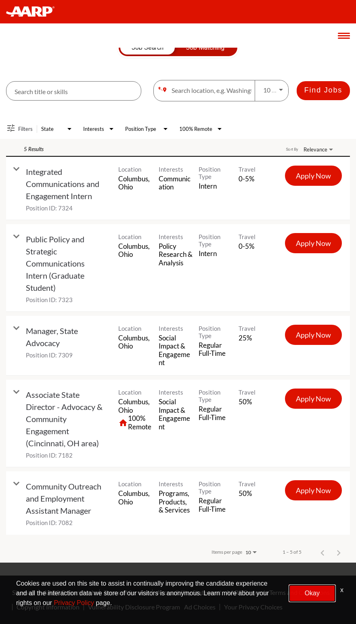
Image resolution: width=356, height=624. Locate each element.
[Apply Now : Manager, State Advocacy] (313, 335)
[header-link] (34, 11)
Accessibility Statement (189, 592)
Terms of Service (126, 592)
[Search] (323, 90)
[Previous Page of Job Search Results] (322, 552)
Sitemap (23, 592)
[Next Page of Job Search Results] (339, 552)
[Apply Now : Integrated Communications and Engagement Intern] (313, 176)
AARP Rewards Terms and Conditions (278, 592)
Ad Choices (200, 607)
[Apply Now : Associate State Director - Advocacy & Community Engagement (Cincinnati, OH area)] (313, 399)
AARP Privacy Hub (69, 592)
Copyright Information (48, 607)
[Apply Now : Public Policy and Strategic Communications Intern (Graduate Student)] (313, 243)
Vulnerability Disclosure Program (134, 607)
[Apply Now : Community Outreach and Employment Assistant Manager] (313, 490)
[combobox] (74, 91)
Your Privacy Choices (253, 607)
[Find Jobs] (323, 90)
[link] (178, 188)
